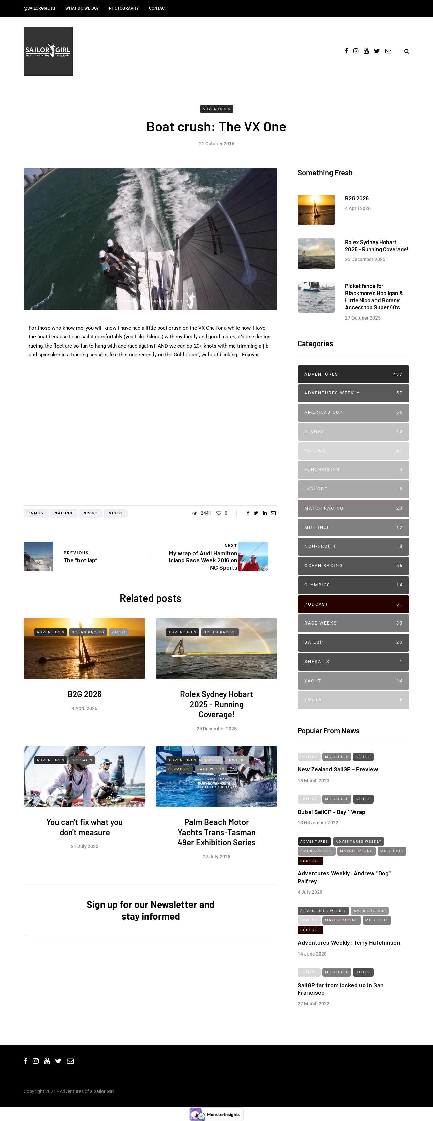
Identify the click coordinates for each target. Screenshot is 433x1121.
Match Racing (353, 508)
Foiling (353, 451)
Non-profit (353, 547)
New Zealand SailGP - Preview (338, 800)
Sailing (64, 513)
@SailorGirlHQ (39, 8)
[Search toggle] (404, 51)
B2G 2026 (85, 725)
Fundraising (353, 470)
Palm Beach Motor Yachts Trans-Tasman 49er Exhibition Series (217, 863)
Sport (91, 513)
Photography (124, 8)
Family (36, 513)
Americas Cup (353, 412)
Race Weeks (211, 800)
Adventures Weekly (353, 393)
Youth (353, 700)
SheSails (82, 791)
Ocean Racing (88, 663)
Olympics (179, 800)
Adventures (217, 109)
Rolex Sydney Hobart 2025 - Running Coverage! (216, 735)
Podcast (353, 604)
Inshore (236, 791)
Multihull (353, 528)
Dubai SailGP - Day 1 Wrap (331, 842)
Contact (158, 8)
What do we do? (82, 8)
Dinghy (212, 791)
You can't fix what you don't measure (84, 858)
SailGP (353, 642)
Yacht (119, 663)
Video (115, 513)
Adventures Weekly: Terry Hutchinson (349, 973)
